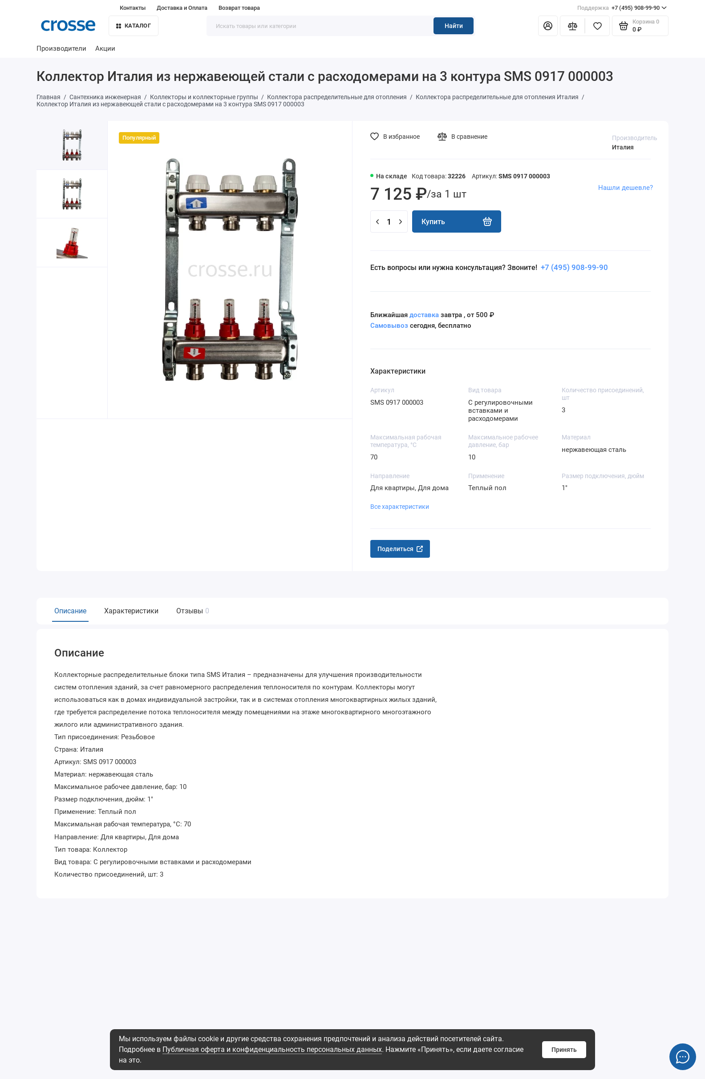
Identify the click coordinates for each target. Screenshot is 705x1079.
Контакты (133, 7)
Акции (105, 48)
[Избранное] (597, 26)
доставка (424, 315)
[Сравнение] (572, 26)
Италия (623, 147)
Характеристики (131, 611)
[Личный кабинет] (548, 26)
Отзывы (191, 611)
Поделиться (400, 548)
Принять (564, 1049)
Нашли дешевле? (625, 188)
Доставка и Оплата (182, 7)
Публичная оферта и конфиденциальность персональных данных (272, 1049)
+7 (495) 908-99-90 (622, 8)
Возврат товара (239, 7)
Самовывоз (389, 326)
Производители (61, 48)
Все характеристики (399, 506)
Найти (454, 25)
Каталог (133, 25)
